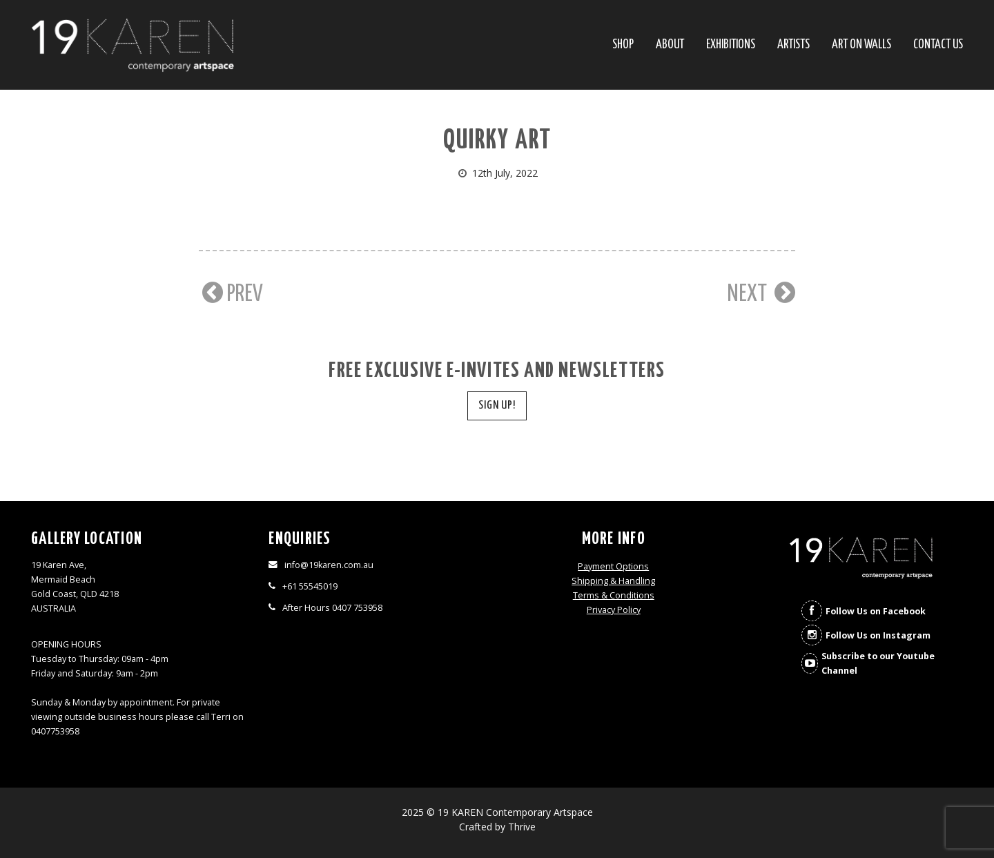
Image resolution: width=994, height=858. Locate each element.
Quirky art (497, 141)
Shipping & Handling (613, 581)
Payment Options (613, 566)
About (670, 45)
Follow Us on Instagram (878, 635)
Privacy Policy (614, 610)
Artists (793, 45)
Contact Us (938, 45)
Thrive (522, 826)
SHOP (623, 45)
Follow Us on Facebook (876, 611)
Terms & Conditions (613, 595)
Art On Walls (861, 45)
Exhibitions (730, 45)
